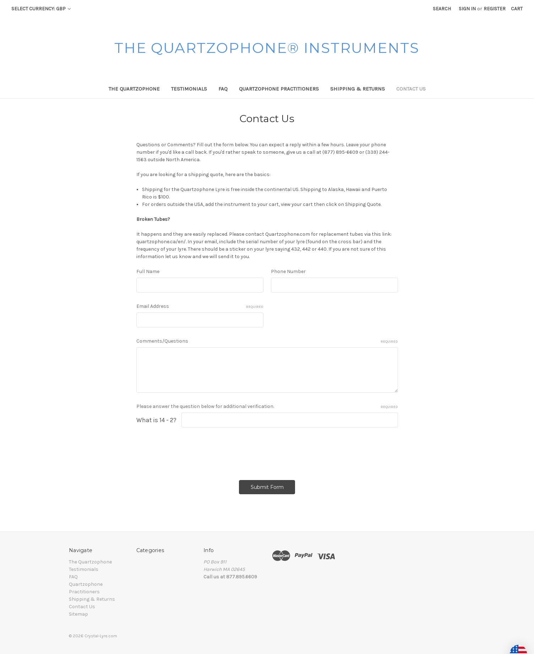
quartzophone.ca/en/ (161, 242)
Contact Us (411, 89)
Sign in (467, 9)
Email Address (199, 306)
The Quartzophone (134, 89)
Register (495, 9)
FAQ (223, 89)
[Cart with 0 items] (517, 8)
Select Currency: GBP (41, 9)
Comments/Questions (267, 341)
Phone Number (288, 271)
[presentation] (190, 451)
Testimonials (189, 89)
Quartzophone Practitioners (279, 89)
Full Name (147, 271)
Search (442, 9)
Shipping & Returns (357, 89)
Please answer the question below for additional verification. (267, 406)
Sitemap (78, 614)
